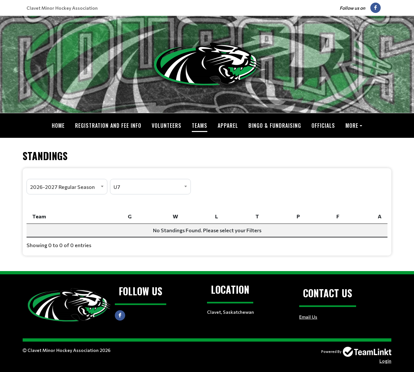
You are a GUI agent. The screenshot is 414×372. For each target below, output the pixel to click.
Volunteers (166, 125)
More (351, 125)
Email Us (308, 316)
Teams (199, 125)
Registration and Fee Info (108, 125)
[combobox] (67, 186)
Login (385, 360)
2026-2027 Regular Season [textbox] (62, 186)
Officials (323, 125)
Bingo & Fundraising (274, 125)
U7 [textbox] (117, 186)
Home (58, 125)
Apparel (228, 125)
